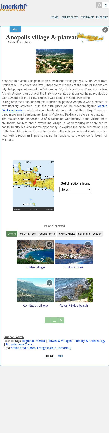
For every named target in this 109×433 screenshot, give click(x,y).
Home (49, 355)
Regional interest (46, 233)
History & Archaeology (89, 341)
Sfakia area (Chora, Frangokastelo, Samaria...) (41, 348)
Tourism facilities (27, 233)
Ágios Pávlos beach (74, 305)
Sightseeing (84, 233)
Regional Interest (34, 341)
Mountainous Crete (19, 344)
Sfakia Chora (73, 267)
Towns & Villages (66, 233)
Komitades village (35, 305)
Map (15, 29)
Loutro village (35, 267)
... (54, 320)
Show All (12, 233)
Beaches (97, 233)
